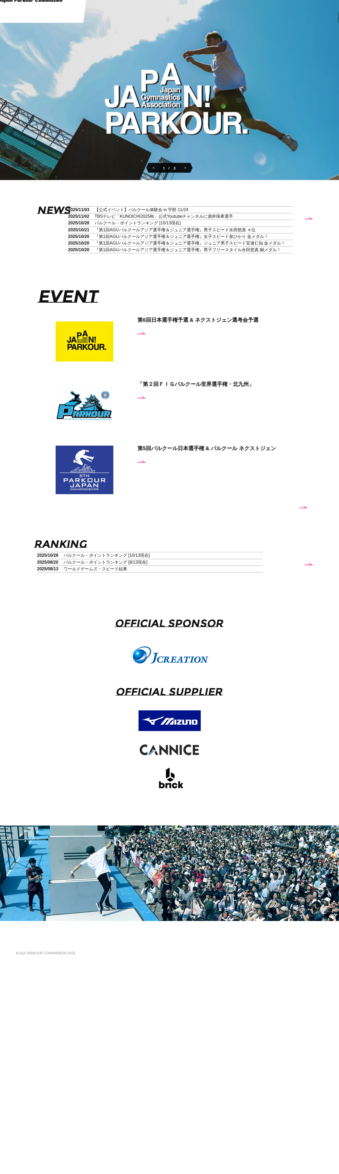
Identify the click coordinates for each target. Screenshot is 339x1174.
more (278, 364)
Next (185, 167)
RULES (178, 1143)
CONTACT (301, 1140)
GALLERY (110, 1143)
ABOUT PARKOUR (214, 1144)
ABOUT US (243, 1144)
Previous (153, 167)
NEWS (23, 1143)
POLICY (270, 1140)
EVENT (48, 1143)
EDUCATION (145, 1143)
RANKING (77, 1143)
